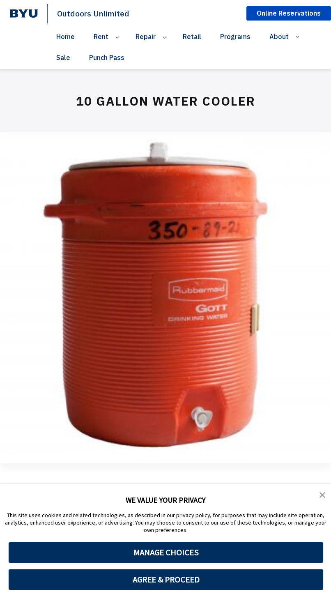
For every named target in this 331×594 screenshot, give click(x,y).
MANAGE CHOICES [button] (166, 552)
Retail (192, 36)
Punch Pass (106, 57)
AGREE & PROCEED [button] (166, 579)
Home (65, 36)
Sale (63, 57)
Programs (235, 36)
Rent (101, 36)
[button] (323, 496)
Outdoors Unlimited (97, 13)
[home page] (23, 13)
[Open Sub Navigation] (118, 36)
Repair (146, 36)
